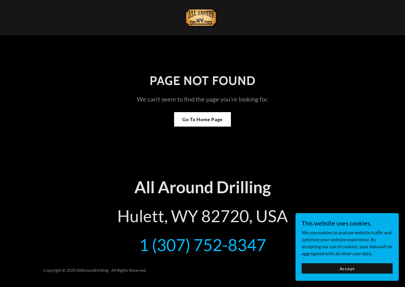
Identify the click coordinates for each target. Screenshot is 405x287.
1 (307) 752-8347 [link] (202, 245)
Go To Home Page (202, 119)
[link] (202, 17)
